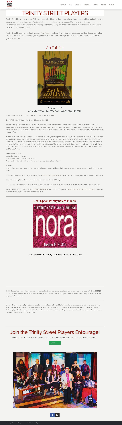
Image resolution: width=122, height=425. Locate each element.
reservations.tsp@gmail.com (51, 175)
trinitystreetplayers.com (76, 189)
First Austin (45, 33)
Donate (103, 5)
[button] (55, 343)
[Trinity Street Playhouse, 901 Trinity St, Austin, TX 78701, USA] (55, 271)
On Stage (63, 5)
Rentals (96, 5)
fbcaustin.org (90, 189)
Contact (111, 5)
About (78, 5)
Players (87, 5)
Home (70, 5)
